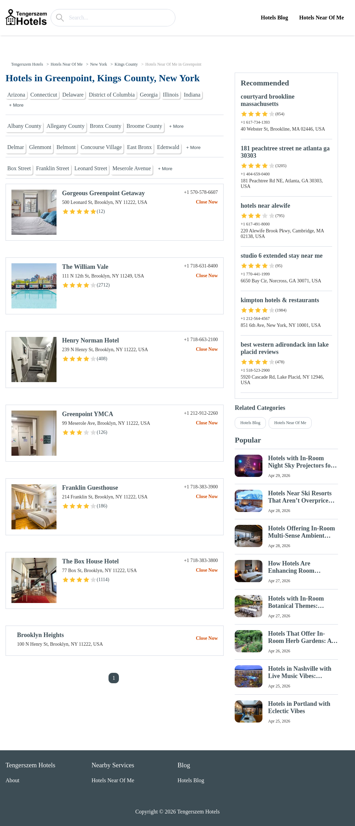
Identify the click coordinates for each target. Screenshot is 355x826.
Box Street (19, 168)
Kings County (126, 64)
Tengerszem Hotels (27, 64)
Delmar (15, 147)
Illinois (171, 95)
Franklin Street (52, 168)
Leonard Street (91, 168)
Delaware (73, 95)
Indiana (192, 95)
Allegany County (65, 126)
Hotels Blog (274, 17)
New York (98, 64)
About (12, 780)
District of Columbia (112, 95)
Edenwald (168, 147)
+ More (16, 105)
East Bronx (139, 147)
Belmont (66, 147)
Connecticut (44, 95)
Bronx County (105, 126)
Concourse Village (101, 147)
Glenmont (40, 147)
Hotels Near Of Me (321, 17)
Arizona (16, 95)
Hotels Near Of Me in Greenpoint (173, 64)
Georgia (149, 95)
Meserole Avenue (131, 168)
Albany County (24, 126)
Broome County (144, 126)
